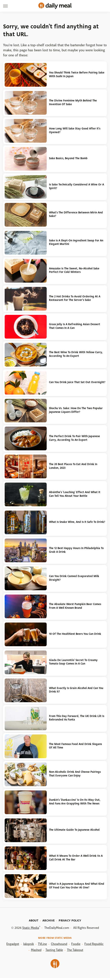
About (34, 920)
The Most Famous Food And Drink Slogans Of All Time (75, 746)
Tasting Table (54, 950)
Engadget (12, 944)
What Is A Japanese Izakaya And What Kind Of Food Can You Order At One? (76, 885)
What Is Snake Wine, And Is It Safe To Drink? (77, 522)
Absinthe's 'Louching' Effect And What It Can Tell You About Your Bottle (74, 494)
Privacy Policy (70, 920)
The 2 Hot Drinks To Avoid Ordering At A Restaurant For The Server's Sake (74, 298)
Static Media (30, 928)
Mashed (36, 950)
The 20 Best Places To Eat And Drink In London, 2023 (73, 466)
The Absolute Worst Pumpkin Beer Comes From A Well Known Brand (75, 606)
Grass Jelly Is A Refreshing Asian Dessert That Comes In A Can (74, 326)
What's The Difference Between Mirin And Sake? (76, 214)
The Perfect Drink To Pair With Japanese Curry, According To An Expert (74, 438)
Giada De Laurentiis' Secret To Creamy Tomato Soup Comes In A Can (73, 662)
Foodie (75, 944)
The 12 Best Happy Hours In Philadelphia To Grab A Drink (76, 550)
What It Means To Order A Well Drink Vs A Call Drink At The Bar (76, 857)
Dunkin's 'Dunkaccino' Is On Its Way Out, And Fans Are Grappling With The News (74, 801)
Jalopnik (28, 944)
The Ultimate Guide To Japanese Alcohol (74, 830)
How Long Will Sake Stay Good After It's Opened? (74, 130)
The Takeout (75, 950)
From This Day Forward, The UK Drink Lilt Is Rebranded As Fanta (76, 718)
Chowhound (59, 944)
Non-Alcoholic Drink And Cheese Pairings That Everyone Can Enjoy (75, 773)
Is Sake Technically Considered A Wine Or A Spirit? (76, 186)
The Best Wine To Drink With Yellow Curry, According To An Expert (76, 354)
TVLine (42, 944)
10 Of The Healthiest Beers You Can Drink (75, 634)
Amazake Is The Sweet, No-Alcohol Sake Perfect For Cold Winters (74, 270)
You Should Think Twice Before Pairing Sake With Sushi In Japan (76, 74)
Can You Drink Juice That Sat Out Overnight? (77, 382)
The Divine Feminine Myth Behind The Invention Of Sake (73, 102)
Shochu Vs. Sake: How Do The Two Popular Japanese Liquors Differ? (76, 410)
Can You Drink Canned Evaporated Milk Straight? (74, 578)
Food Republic (94, 944)
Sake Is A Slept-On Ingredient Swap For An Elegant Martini (76, 242)
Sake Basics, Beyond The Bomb (68, 158)
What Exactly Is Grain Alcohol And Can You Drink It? (76, 690)
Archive (48, 920)
